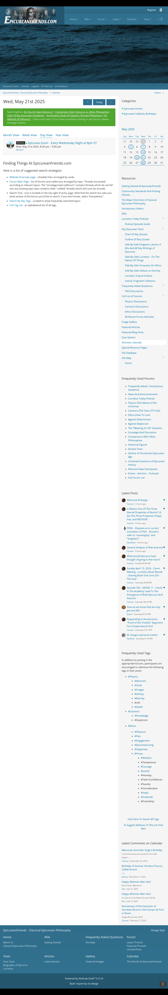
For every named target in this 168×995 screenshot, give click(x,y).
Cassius (130, 504)
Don (123, 889)
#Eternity (139, 698)
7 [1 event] (143, 146)
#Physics (133, 676)
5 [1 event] (131, 146)
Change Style (158, 930)
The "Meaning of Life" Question (145, 428)
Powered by (84, 978)
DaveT (130, 614)
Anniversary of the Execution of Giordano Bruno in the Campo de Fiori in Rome (143, 909)
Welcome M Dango (137, 500)
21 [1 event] (143, 157)
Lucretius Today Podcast (141, 398)
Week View (29, 135)
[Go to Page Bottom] (162, 984)
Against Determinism (139, 419)
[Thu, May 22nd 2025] (110, 102)
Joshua (125, 876)
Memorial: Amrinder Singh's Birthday (142, 850)
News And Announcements (143, 394)
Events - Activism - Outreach (143, 473)
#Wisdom (146, 757)
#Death (138, 706)
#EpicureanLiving (143, 744)
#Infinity (139, 694)
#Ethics (132, 725)
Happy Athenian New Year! (136, 881)
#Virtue (138, 753)
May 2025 (128, 129)
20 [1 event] (137, 157)
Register (151, 9)
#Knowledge (141, 715)
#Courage (146, 766)
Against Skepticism (138, 423)
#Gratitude (147, 796)
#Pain (137, 736)
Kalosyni (19, 149)
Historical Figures (137, 444)
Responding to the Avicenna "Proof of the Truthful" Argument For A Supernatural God (145, 622)
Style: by (84, 983)
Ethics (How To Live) (139, 414)
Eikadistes (131, 542)
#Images (139, 689)
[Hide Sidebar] (159, 92)
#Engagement (142, 740)
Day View (46, 135)
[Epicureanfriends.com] (32, 15)
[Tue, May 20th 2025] (87, 102)
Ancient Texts (135, 448)
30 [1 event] (143, 141)
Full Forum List (136, 477)
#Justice (145, 770)
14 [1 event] (143, 152)
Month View (11, 135)
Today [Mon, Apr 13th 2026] (99, 102)
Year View (62, 135)
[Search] (161, 10)
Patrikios (130, 638)
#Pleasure (140, 731)
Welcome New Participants (142, 469)
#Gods (138, 685)
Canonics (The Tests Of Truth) (144, 410)
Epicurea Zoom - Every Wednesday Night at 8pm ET (62, 143)
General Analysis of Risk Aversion (145, 547)
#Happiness (141, 749)
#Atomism (140, 680)
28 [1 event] (143, 162)
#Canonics (134, 711)
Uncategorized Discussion (142, 432)
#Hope (144, 792)
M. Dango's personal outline (142, 634)
